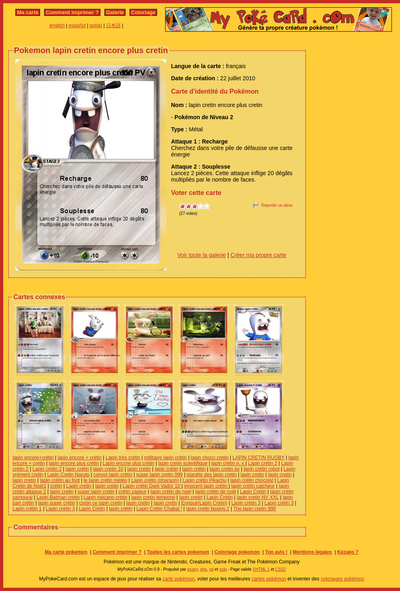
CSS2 (280, 569)
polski (95, 25)
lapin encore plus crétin (74, 463)
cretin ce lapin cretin (100, 503)
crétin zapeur (133, 492)
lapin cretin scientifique (182, 463)
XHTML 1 (261, 569)
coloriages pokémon (342, 579)
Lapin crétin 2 (262, 463)
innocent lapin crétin (206, 486)
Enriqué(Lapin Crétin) (204, 503)
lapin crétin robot (262, 469)
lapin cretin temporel (153, 497)
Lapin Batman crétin (58, 497)
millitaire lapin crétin (165, 457)
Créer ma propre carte (258, 255)
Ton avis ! (276, 552)
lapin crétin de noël (215, 492)
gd (211, 569)
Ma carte (27, 12)
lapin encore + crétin (80, 457)
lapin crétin (77, 469)
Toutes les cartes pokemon (178, 552)
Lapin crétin (78, 486)
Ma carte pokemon (66, 552)
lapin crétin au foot (60, 480)
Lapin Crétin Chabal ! (159, 509)
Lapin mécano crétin (106, 497)
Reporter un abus (276, 205)
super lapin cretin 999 (159, 475)
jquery (192, 569)
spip (223, 569)
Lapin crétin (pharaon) (155, 480)
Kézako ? (348, 552)
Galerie (115, 12)
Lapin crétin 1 (27, 509)
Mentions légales (312, 552)
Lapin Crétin (219, 497)
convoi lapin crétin (113, 475)
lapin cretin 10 (108, 469)
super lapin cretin (95, 492)
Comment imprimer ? (72, 12)
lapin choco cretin (209, 457)
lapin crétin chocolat (251, 480)
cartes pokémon (268, 579)
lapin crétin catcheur (252, 486)
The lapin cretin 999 (254, 509)
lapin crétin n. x (228, 463)
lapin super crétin (56, 503)
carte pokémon (178, 579)
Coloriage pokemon (237, 552)
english (57, 25)
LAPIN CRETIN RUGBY (258, 457)
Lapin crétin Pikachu (204, 480)
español (77, 25)
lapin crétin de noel (171, 492)
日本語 (113, 25)
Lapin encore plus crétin (128, 463)
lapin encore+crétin (33, 457)
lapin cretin (139, 469)
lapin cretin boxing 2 (208, 509)
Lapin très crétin (123, 457)
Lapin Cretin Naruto (68, 475)
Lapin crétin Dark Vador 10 (152, 486)
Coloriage (143, 12)
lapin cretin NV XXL (258, 497)
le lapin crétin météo (105, 480)
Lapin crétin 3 (245, 503)
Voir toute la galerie (201, 255)
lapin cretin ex (225, 469)
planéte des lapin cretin (211, 475)
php (203, 569)
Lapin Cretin (253, 492)
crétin (56, 486)
